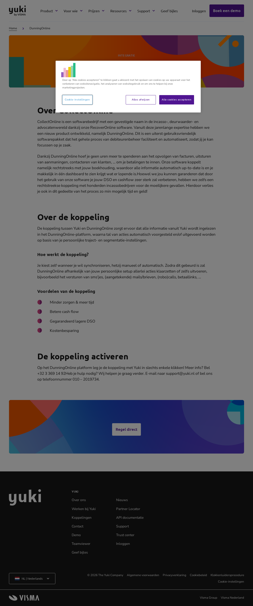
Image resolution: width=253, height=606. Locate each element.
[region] (128, 86)
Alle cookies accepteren (176, 99)
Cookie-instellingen (77, 99)
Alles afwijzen (141, 99)
